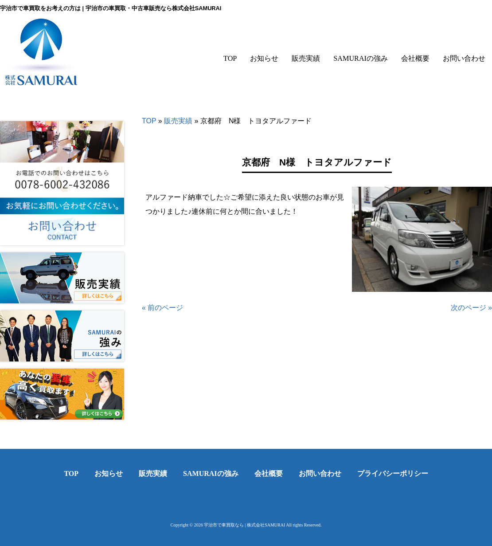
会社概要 (268, 473)
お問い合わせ (320, 473)
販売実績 (178, 121)
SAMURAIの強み (210, 473)
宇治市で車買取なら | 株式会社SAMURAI (244, 524)
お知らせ (108, 473)
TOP (149, 121)
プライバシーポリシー (392, 473)
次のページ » (471, 307)
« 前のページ (162, 307)
